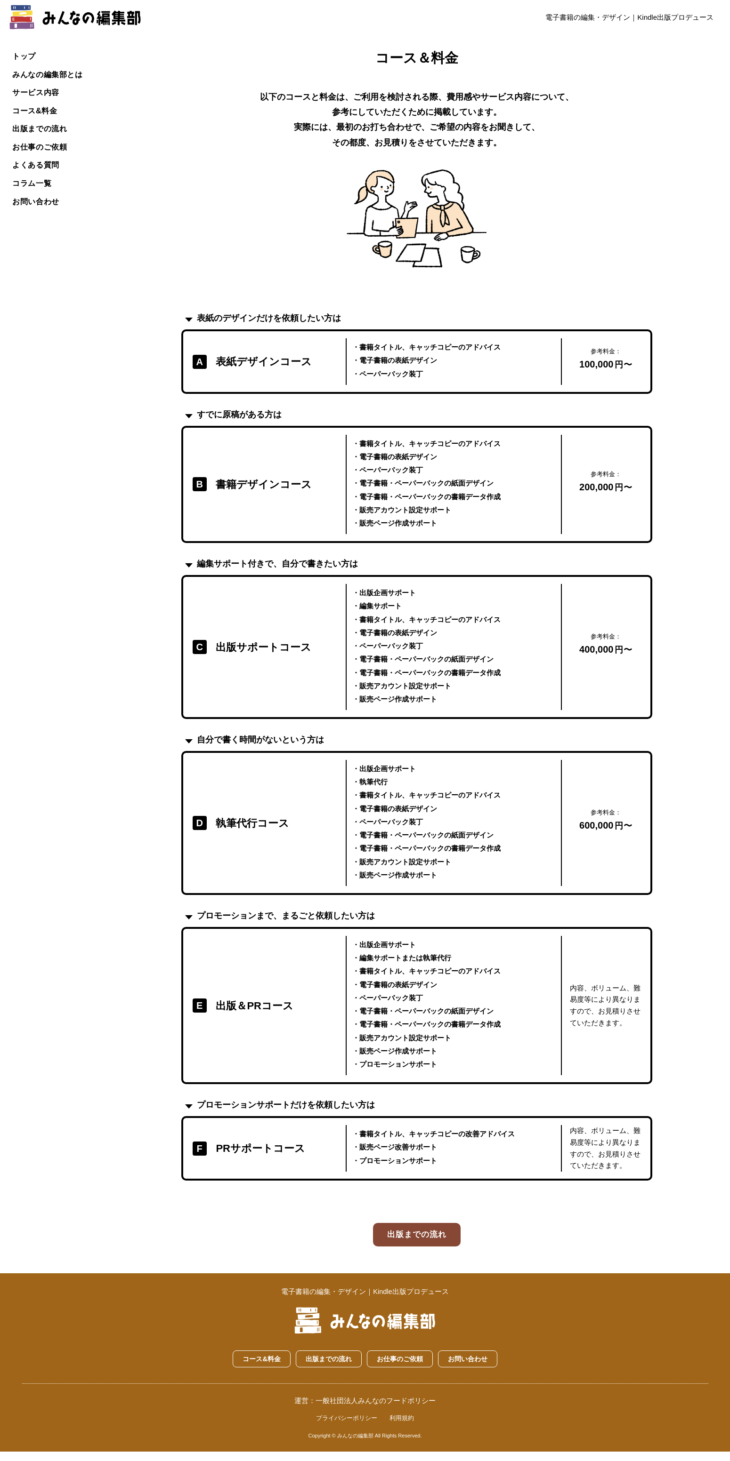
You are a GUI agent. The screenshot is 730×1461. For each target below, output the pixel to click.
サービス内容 (37, 93)
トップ (25, 56)
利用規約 (401, 1426)
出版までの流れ (42, 131)
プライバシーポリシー (346, 1426)
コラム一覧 (33, 188)
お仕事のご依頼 (42, 150)
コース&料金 (36, 112)
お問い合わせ (37, 206)
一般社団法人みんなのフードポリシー (376, 1409)
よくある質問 (37, 169)
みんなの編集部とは (50, 75)
